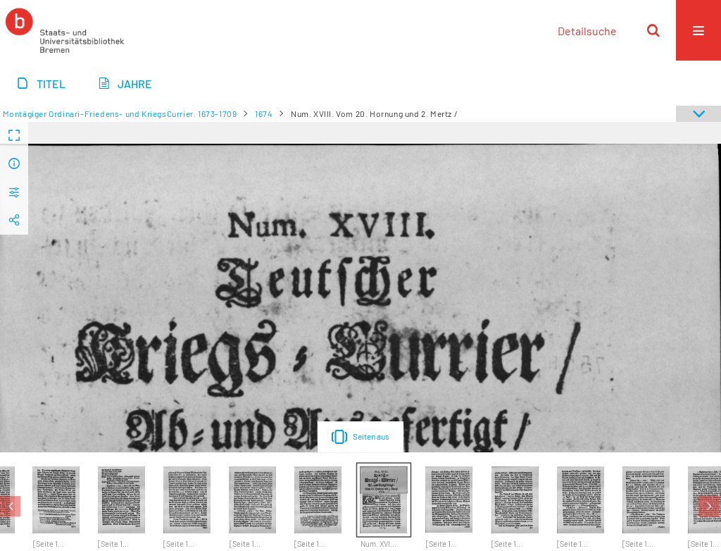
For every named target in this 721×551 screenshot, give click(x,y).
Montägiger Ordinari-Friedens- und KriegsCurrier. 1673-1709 (120, 113)
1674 (263, 113)
